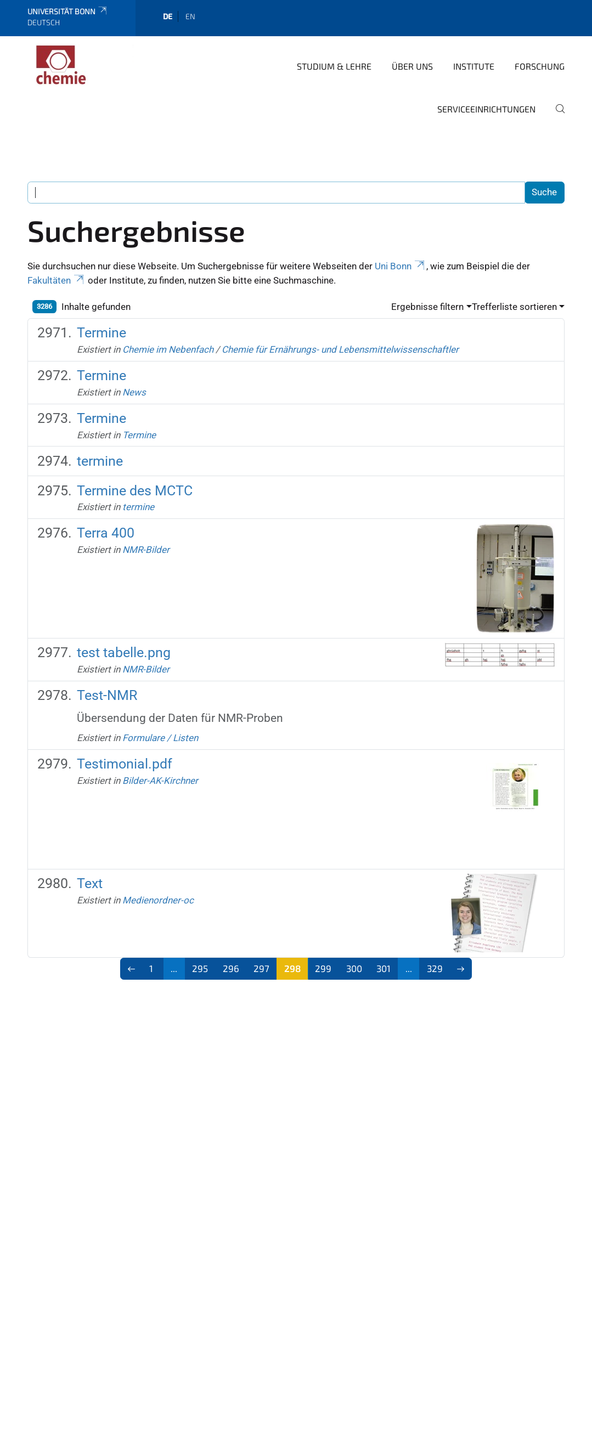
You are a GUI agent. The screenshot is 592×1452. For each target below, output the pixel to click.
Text (90, 883)
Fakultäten (56, 280)
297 (261, 968)
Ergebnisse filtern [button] (427, 306)
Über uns (412, 66)
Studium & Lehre (334, 66)
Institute (473, 66)
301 (383, 968)
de (167, 16)
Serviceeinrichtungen (486, 109)
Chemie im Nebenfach (167, 349)
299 (323, 968)
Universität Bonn (67, 11)
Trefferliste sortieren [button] (514, 306)
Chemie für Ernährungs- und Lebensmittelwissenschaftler (340, 349)
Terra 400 (105, 533)
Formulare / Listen (160, 737)
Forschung (540, 66)
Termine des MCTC (135, 491)
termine (100, 461)
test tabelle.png (124, 652)
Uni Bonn (400, 266)
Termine (101, 333)
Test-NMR (107, 695)
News (134, 392)
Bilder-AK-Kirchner (160, 780)
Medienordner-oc (158, 900)
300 (354, 968)
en (190, 16)
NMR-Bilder (146, 549)
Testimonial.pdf (124, 764)
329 (435, 968)
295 (200, 968)
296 (231, 968)
